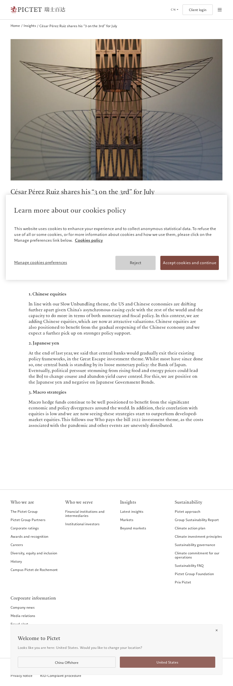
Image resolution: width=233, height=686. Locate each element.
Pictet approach (187, 511)
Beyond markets (133, 528)
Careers (17, 544)
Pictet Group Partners (28, 519)
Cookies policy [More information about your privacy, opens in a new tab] (89, 240)
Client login (197, 9)
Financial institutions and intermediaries (85, 513)
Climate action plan (190, 528)
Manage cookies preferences (40, 262)
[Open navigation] (220, 10)
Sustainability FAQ (189, 565)
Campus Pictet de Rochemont (34, 569)
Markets (126, 519)
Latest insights (131, 511)
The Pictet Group (24, 511)
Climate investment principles (198, 536)
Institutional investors (82, 524)
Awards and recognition (29, 536)
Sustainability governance (195, 544)
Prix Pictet (183, 582)
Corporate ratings (25, 528)
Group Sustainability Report (197, 519)
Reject (135, 263)
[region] (116, 237)
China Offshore (66, 662)
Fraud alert (19, 624)
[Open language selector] (174, 9)
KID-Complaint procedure (60, 676)
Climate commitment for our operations (197, 555)
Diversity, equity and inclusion (34, 553)
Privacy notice (21, 676)
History (16, 561)
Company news (23, 607)
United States (167, 662)
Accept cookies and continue (189, 263)
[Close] (216, 630)
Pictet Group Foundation (194, 574)
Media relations (23, 615)
